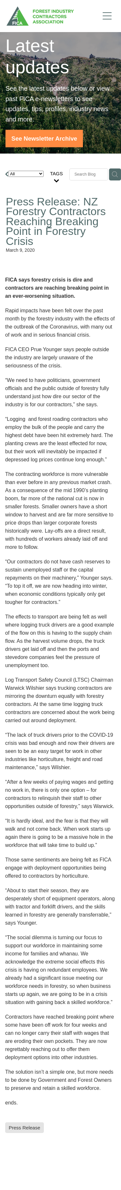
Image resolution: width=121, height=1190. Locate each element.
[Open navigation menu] (107, 16)
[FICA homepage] (53, 16)
